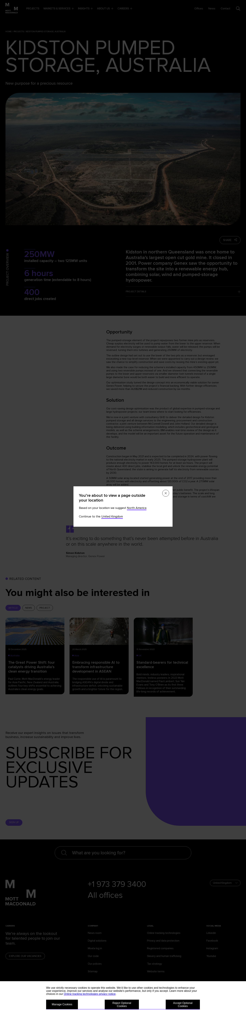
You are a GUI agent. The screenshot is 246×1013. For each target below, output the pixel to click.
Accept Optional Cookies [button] (183, 1005)
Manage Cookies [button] (62, 1004)
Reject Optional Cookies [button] (121, 1005)
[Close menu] (165, 493)
